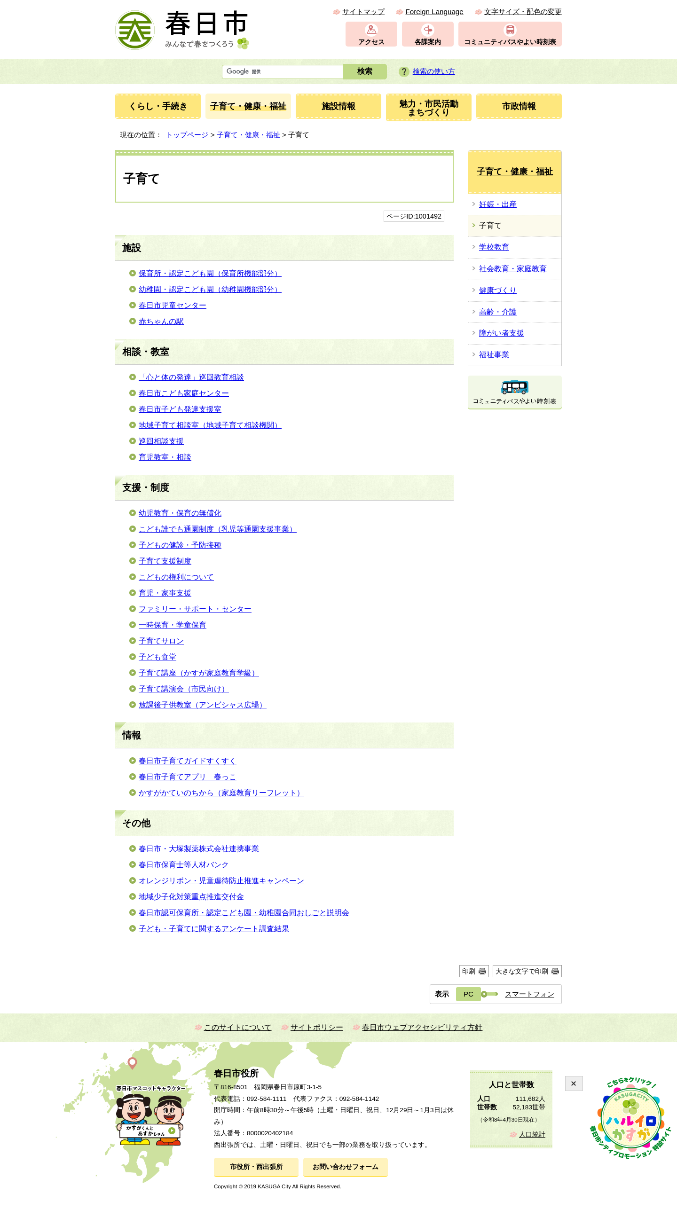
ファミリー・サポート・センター (195, 609)
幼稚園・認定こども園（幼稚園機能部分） (210, 289)
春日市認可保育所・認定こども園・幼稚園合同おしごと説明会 (244, 913)
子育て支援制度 (165, 561)
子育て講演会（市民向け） (184, 689)
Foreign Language (434, 12)
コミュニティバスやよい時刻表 (510, 42)
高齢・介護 (498, 312)
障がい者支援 (501, 333)
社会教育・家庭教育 (513, 269)
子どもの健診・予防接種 (180, 545)
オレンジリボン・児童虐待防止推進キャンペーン (221, 881)
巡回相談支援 (161, 441)
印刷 (468, 971)
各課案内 (428, 42)
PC (468, 994)
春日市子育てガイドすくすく (187, 761)
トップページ (187, 135)
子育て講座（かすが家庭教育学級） (199, 673)
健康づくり (498, 290)
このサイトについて (238, 1027)
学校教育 (494, 247)
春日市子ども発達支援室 (180, 409)
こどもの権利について (176, 577)
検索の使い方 (434, 71)
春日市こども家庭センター (184, 393)
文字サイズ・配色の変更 (523, 12)
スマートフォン (529, 994)
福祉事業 (494, 355)
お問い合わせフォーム (345, 1166)
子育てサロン (161, 641)
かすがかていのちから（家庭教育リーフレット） (221, 793)
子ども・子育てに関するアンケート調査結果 (214, 929)
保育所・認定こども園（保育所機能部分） (210, 273)
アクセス (371, 42)
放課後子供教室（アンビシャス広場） (203, 705)
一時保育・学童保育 (172, 625)
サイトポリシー (317, 1027)
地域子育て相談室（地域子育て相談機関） (210, 425)
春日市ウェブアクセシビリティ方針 (422, 1027)
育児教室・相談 (165, 457)
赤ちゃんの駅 (161, 321)
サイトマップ (363, 12)
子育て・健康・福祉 (248, 135)
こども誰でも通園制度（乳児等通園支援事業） (218, 529)
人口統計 (532, 1134)
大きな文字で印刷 (522, 971)
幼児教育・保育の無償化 (180, 513)
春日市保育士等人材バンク (184, 865)
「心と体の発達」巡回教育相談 (191, 377)
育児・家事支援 (165, 593)
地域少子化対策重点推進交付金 (191, 897)
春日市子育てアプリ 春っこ (187, 777)
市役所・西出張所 (256, 1166)
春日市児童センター (172, 305)
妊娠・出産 (498, 204)
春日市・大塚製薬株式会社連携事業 (199, 849)
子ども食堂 (157, 657)
